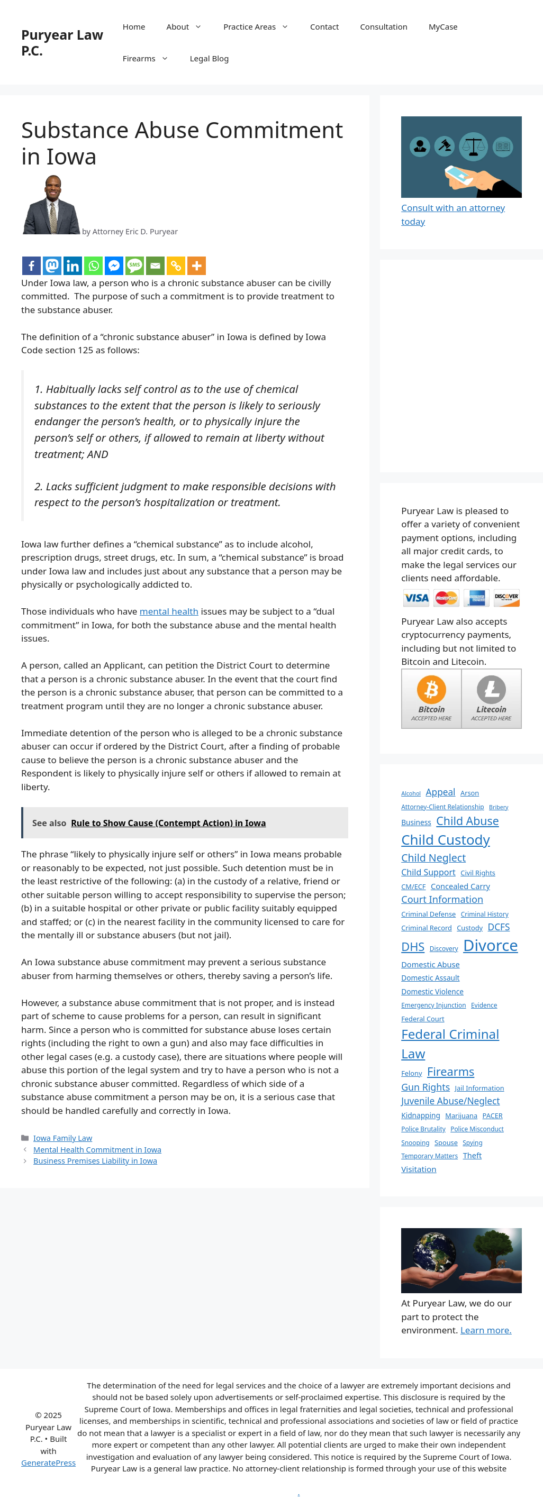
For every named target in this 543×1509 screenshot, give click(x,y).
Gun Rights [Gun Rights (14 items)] (425, 1087)
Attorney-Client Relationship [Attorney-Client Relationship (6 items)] (442, 806)
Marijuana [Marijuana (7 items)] (461, 1115)
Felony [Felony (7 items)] (411, 1073)
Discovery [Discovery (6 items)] (444, 948)
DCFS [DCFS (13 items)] (499, 927)
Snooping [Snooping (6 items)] (415, 1142)
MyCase (443, 26)
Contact (324, 26)
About (190, 26)
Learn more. (486, 1330)
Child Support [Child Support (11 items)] (428, 872)
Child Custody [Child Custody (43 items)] (445, 839)
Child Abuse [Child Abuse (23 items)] (467, 820)
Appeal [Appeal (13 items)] (441, 792)
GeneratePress (48, 1462)
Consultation (384, 26)
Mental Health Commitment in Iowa (97, 1150)
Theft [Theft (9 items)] (472, 1155)
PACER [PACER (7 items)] (493, 1115)
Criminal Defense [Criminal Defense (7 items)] (428, 914)
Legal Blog (209, 58)
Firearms (151, 58)
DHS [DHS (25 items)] (412, 946)
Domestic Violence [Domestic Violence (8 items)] (432, 991)
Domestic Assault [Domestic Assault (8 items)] (430, 978)
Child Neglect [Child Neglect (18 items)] (433, 857)
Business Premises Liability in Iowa (95, 1161)
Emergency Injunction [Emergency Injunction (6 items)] (433, 1005)
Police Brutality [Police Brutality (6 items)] (423, 1128)
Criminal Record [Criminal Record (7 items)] (426, 927)
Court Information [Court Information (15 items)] (442, 899)
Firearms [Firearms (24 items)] (450, 1071)
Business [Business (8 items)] (416, 822)
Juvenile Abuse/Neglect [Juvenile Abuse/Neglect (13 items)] (450, 1101)
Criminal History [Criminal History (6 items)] (485, 914)
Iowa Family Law (62, 1138)
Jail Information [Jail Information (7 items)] (479, 1088)
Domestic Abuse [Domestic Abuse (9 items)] (430, 964)
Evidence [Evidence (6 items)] (484, 1005)
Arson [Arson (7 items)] (469, 793)
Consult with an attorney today (461, 207)
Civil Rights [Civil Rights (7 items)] (477, 872)
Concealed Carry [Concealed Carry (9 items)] (460, 886)
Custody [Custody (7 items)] (470, 927)
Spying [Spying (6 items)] (472, 1142)
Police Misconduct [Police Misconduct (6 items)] (477, 1128)
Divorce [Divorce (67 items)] (490, 945)
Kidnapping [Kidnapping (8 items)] (420, 1115)
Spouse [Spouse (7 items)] (446, 1142)
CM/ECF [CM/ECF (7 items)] (413, 886)
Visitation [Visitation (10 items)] (419, 1169)
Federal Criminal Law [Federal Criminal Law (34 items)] (450, 1043)
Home (134, 26)
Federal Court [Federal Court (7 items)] (422, 1018)
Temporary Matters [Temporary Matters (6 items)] (429, 1155)
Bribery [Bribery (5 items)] (498, 807)
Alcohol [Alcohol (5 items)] (411, 793)
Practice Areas (261, 26)
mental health (169, 611)
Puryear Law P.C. (62, 42)
